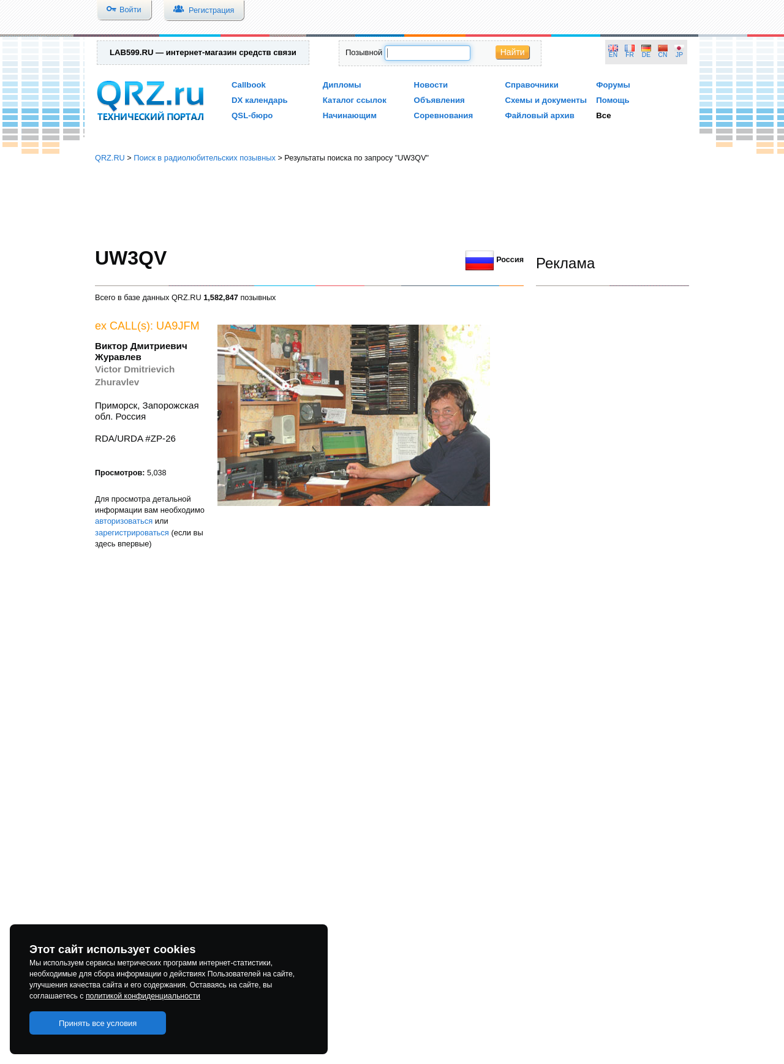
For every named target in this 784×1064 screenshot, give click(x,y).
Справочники (531, 84)
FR (629, 54)
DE (646, 54)
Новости (431, 84)
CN (663, 54)
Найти (512, 52)
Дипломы (342, 84)
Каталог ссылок (354, 100)
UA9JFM (178, 326)
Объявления (439, 100)
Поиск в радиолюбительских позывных (205, 157)
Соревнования (443, 115)
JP (679, 54)
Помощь (613, 100)
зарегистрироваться (132, 532)
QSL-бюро (252, 115)
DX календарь (260, 100)
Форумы (613, 84)
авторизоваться (124, 521)
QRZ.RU (110, 157)
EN (613, 54)
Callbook (249, 84)
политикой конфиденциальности (143, 996)
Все (603, 115)
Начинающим (350, 115)
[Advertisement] (392, 205)
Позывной (363, 52)
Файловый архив (539, 115)
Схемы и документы (546, 100)
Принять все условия (98, 1023)
